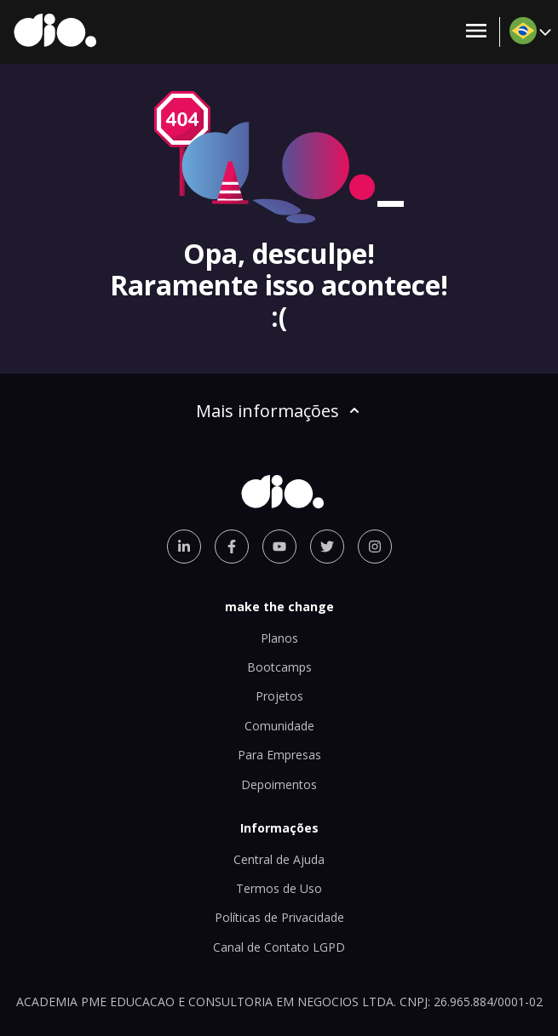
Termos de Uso (279, 888)
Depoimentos (279, 784)
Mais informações (279, 410)
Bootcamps (279, 667)
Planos (279, 638)
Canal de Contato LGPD (279, 947)
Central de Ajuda (279, 859)
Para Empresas (279, 755)
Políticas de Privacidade (279, 917)
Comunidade (279, 726)
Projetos (279, 696)
